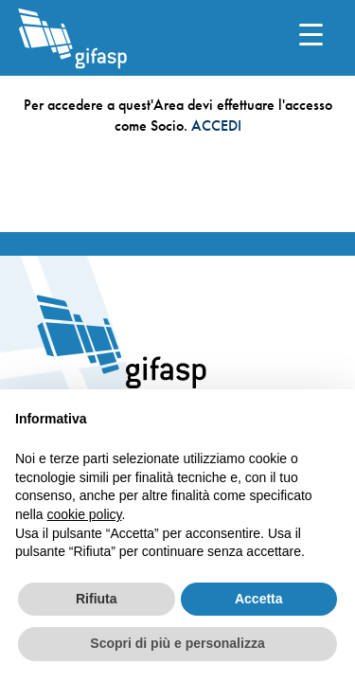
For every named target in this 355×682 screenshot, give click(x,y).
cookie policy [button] (83, 514)
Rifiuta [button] (96, 598)
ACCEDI (216, 125)
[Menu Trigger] (311, 34)
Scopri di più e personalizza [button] (177, 643)
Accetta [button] (259, 598)
